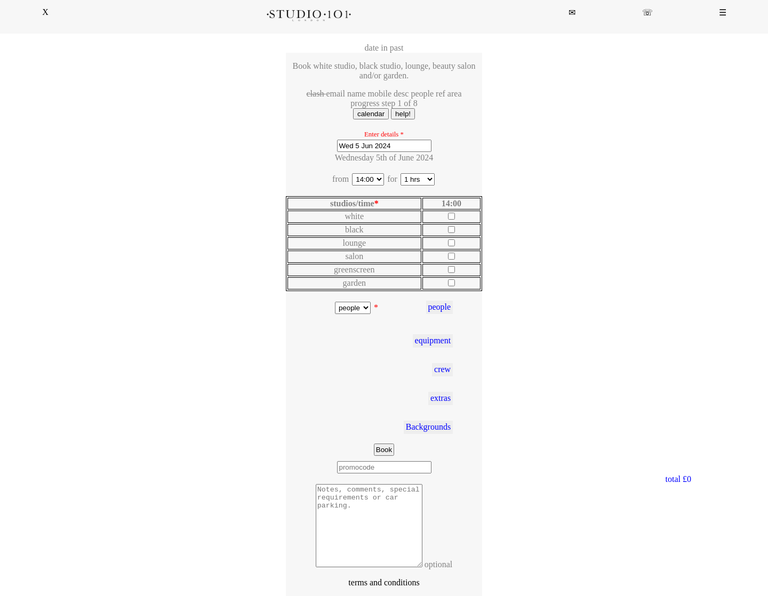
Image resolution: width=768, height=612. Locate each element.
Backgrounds (428, 426)
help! (403, 114)
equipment (433, 340)
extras (440, 397)
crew (442, 369)
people (439, 306)
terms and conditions (383, 598)
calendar (371, 114)
